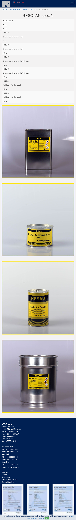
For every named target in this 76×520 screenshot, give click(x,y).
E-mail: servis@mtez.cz (10, 467)
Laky (31, 9)
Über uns (5, 472)
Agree (47, 518)
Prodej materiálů (15, 9)
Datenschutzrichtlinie (9, 479)
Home (5, 9)
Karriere (5, 475)
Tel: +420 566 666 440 (10, 431)
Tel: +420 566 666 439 (10, 449)
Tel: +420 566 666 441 (10, 465)
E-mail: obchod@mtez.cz (11, 459)
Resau (25, 9)
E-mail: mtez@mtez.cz (10, 436)
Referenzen (6, 477)
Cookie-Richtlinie (8, 482)
